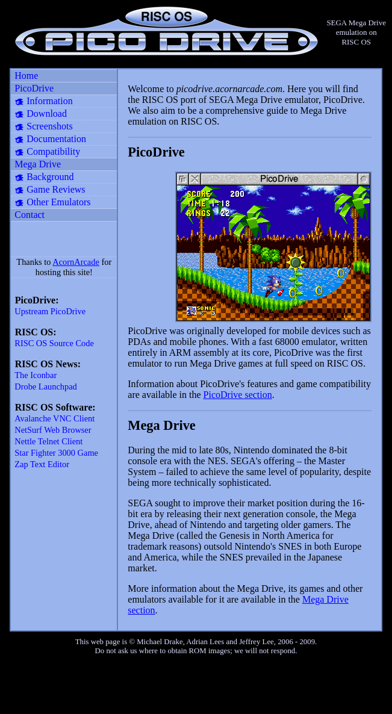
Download (46, 113)
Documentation (56, 139)
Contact (29, 215)
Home (26, 75)
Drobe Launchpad (45, 386)
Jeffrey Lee (256, 642)
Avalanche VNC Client (54, 418)
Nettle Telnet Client (48, 441)
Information (49, 101)
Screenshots (49, 126)
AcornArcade (75, 262)
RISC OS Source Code (54, 343)
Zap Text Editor (41, 464)
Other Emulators (58, 202)
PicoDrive (34, 88)
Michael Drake (159, 642)
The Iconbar (35, 375)
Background (49, 177)
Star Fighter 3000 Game (56, 453)
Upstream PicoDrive (50, 311)
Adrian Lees (205, 642)
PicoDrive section (238, 395)
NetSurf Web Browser (52, 430)
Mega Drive (37, 164)
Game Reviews (55, 189)
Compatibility (53, 151)
